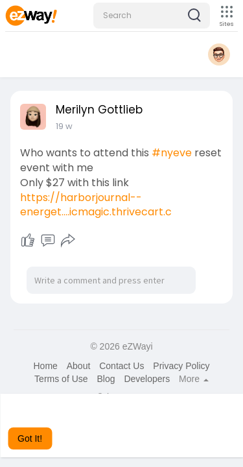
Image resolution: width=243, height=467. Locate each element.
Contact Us (121, 366)
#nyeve (172, 152)
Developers (147, 379)
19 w (64, 126)
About (79, 366)
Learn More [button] (142, 421)
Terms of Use (60, 379)
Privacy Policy (181, 366)
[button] (151, 16)
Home (45, 366)
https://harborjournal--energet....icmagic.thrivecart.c (96, 205)
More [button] (194, 378)
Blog (106, 379)
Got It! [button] (29, 438)
